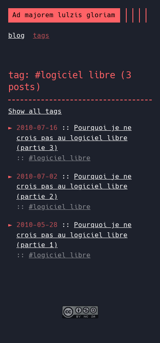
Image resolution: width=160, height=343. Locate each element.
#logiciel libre (59, 158)
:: (74, 138)
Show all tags (35, 111)
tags (41, 35)
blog (16, 35)
